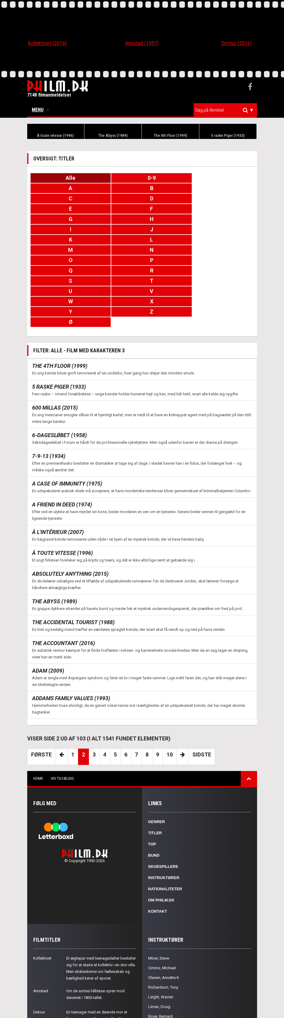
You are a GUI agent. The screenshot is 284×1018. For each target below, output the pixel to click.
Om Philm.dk (161, 848)
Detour (39, 960)
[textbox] (227, 110)
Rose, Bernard (160, 965)
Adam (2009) (48, 619)
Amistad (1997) (142, 43)
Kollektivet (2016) (47, 43)
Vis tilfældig (62, 727)
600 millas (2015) (55, 356)
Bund (154, 804)
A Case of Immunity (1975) (67, 432)
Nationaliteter (165, 837)
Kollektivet (42, 906)
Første (41, 703)
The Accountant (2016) (63, 591)
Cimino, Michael (162, 916)
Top (152, 792)
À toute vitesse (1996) (55, 135)
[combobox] (225, 110)
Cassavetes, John (163, 974)
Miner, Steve (158, 906)
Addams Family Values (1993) (71, 647)
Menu (40, 110)
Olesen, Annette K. (164, 926)
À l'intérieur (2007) (58, 480)
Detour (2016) (236, 43)
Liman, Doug (159, 955)
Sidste (201, 703)
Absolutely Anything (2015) (70, 522)
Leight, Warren (160, 945)
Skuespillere (163, 815)
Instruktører (163, 826)
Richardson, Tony (163, 936)
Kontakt (157, 860)
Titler (155, 781)
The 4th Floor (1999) (170, 135)
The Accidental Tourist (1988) (73, 571)
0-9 (142, 178)
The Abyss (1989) (113, 135)
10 (170, 703)
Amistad (40, 939)
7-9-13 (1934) (48, 404)
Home (38, 727)
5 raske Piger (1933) (228, 135)
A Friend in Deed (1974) (62, 453)
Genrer (156, 770)
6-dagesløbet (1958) (59, 384)
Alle (67, 178)
